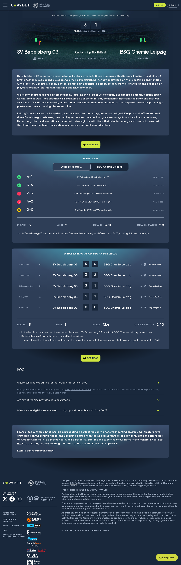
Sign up (160, 5)
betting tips (47, 428)
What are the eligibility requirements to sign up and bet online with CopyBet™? (62, 403)
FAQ (4, 523)
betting (122, 425)
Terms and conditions (9, 507)
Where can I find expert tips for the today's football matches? (52, 382)
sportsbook (38, 443)
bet (19, 436)
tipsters (149, 425)
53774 (73, 476)
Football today (26, 425)
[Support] (167, 557)
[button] (5, 5)
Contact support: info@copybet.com (13, 529)
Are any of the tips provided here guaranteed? (44, 393)
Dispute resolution (13, 519)
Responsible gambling (9, 513)
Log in (172, 5)
